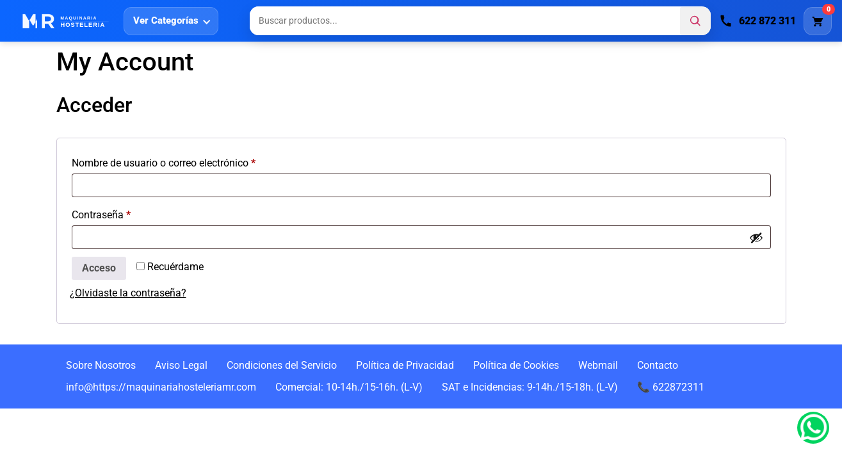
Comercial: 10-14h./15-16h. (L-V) (349, 387)
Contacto (657, 365)
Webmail (598, 365)
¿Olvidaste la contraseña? (128, 293)
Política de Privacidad (405, 365)
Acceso (99, 268)
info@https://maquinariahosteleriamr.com (161, 387)
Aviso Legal (181, 365)
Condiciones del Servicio (282, 365)
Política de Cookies (516, 365)
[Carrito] (818, 21)
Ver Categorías (165, 20)
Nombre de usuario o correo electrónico (188, 161)
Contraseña (126, 213)
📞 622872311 (670, 387)
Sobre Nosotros (101, 365)
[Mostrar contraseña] (756, 237)
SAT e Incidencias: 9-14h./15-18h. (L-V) (530, 387)
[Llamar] (758, 21)
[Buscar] (695, 21)
